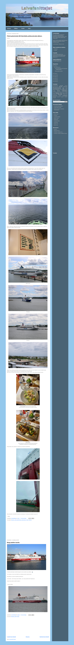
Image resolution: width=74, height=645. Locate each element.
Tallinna (30, 520)
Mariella (12, 520)
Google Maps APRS (57, 107)
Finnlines (55, 115)
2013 (55, 81)
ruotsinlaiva (64, 95)
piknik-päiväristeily (18, 520)
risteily (27, 520)
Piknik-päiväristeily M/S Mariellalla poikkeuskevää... (61, 69)
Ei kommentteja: (24, 518)
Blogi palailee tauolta (13, 542)
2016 (55, 76)
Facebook (56, 48)
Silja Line (64, 88)
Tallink (63, 89)
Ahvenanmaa (55, 85)
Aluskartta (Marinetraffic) (58, 106)
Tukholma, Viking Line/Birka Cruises (60, 133)
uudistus (62, 96)
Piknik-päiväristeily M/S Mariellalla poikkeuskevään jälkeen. (24, 36)
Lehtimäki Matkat (57, 116)
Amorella (61, 85)
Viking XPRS (65, 93)
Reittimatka (65, 86)
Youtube (55, 50)
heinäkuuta (57, 67)
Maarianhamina (55, 86)
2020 (55, 65)
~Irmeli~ (23, 28)
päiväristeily (23, 520)
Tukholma (64, 90)
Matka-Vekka (56, 118)
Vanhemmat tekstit (44, 637)
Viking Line (59, 93)
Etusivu (9, 28)
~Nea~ (29, 28)
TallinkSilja (56, 122)
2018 (55, 73)
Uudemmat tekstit (11, 637)
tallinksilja (54, 96)
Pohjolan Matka (57, 120)
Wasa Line (56, 125)
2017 (55, 75)
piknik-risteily (17, 616)
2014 (55, 79)
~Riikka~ (16, 28)
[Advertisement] (28, 530)
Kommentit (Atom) (12, 639)
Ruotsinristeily (57, 88)
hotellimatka (55, 94)
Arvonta (66, 85)
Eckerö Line (56, 114)
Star (61, 89)
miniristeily (60, 94)
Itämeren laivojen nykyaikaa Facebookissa (59, 109)
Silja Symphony (56, 89)
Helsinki (55, 129)
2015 (55, 78)
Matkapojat (56, 119)
